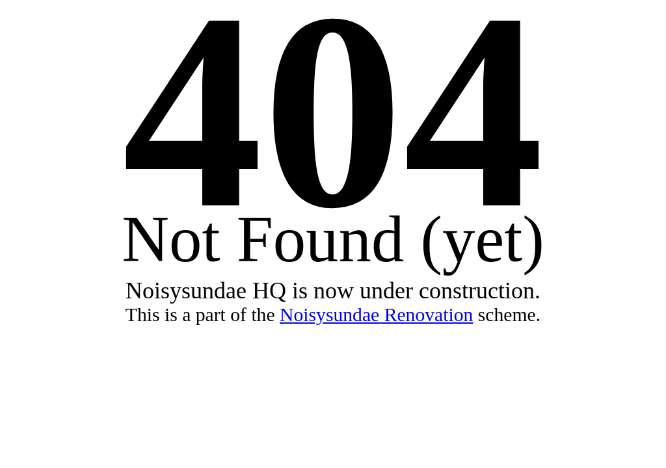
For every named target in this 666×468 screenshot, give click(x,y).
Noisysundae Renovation (376, 314)
